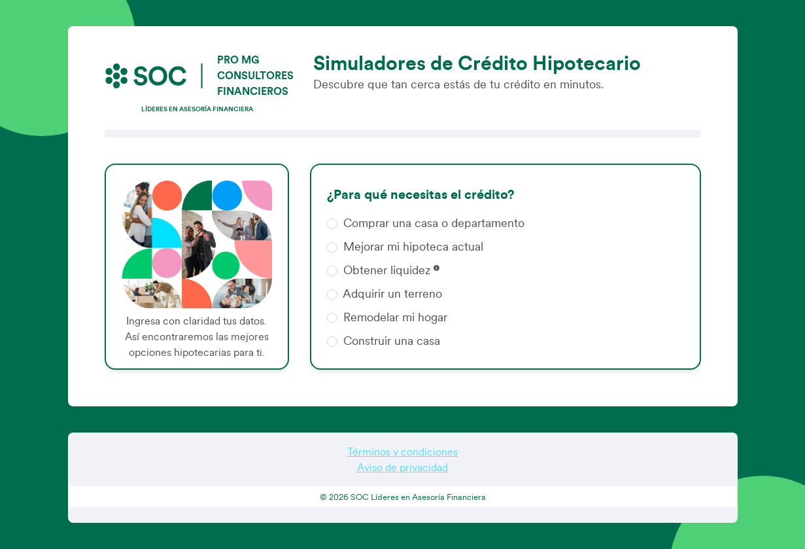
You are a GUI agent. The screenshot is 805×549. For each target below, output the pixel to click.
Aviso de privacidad (402, 468)
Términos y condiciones (402, 452)
